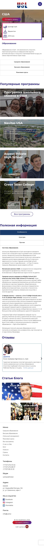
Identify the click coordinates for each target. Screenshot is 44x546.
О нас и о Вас (7, 444)
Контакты (6, 455)
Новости (6, 449)
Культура (22, 237)
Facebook (8, 500)
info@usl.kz (7, 514)
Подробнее (10, 113)
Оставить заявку (11, 19)
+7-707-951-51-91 (8, 469)
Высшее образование (22, 67)
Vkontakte (8, 505)
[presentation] (41, 358)
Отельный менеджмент (11, 436)
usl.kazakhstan (8, 477)
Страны (5, 452)
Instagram (8, 502)
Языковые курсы (22, 72)
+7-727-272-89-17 (9, 467)
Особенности (22, 232)
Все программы (22, 214)
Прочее (22, 242)
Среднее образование (22, 62)
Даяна (6, 356)
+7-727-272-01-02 (9, 465)
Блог (4, 447)
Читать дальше (28, 368)
